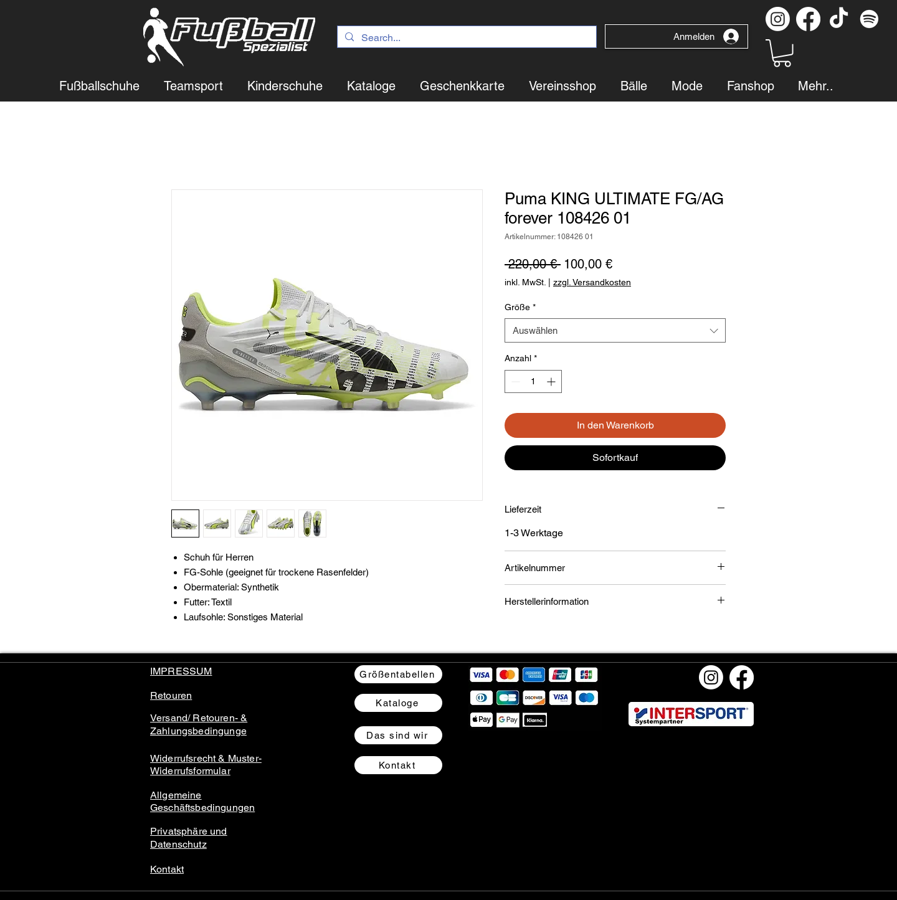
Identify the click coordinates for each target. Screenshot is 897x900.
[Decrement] (514, 381)
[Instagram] (778, 19)
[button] (782, 53)
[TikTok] (839, 19)
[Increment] (552, 381)
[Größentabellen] (398, 674)
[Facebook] (808, 19)
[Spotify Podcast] (869, 19)
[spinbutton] (533, 381)
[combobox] (615, 330)
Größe (520, 307)
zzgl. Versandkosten (592, 282)
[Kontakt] (398, 765)
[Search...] (465, 38)
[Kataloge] (398, 703)
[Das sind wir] (398, 735)
